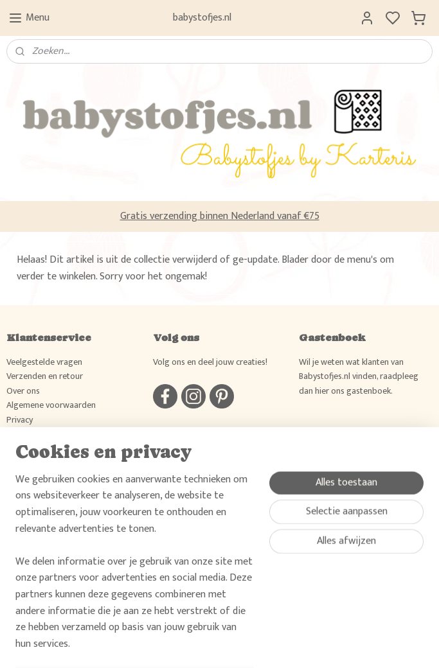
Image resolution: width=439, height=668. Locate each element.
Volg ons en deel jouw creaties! (210, 362)
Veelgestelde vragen (44, 362)
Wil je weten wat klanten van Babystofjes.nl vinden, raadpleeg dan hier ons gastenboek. (358, 376)
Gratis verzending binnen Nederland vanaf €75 (219, 216)
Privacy (19, 419)
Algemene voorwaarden (51, 405)
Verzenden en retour (44, 376)
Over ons (23, 390)
